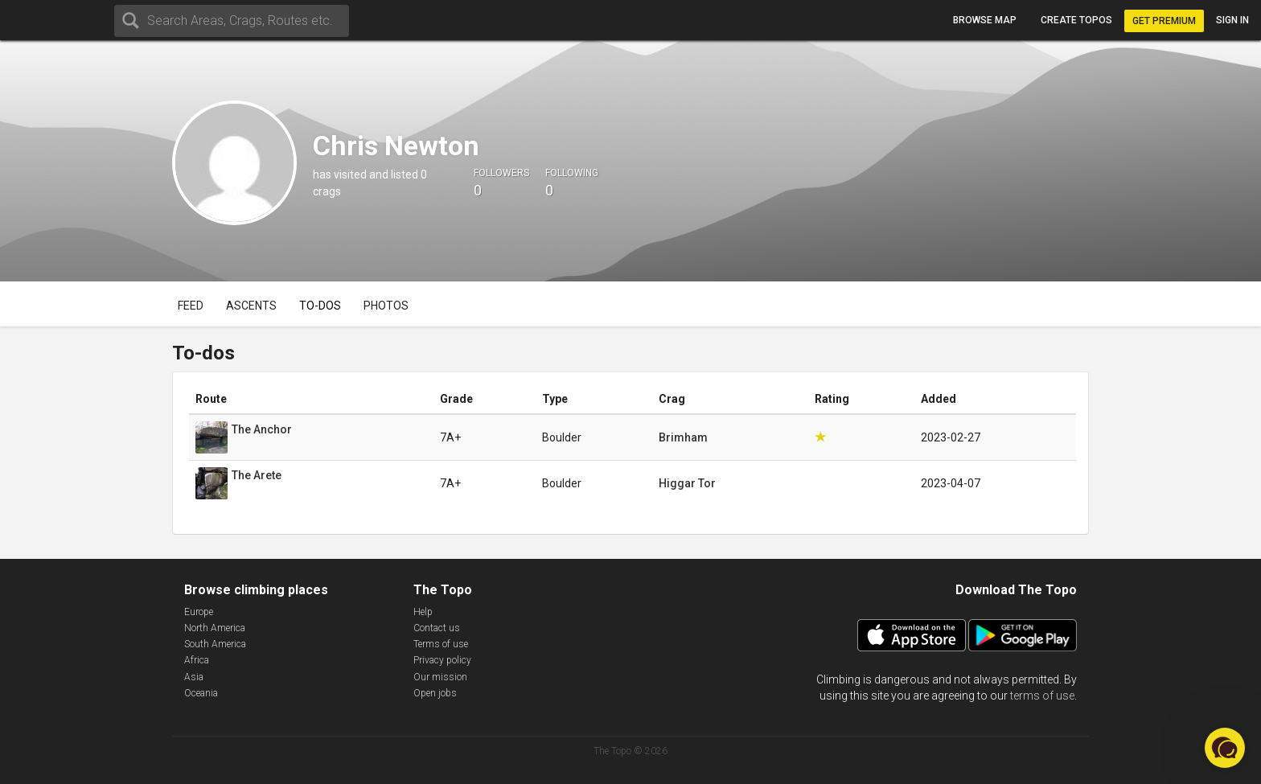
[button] (1225, 748)
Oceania (201, 693)
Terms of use (440, 644)
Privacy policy (442, 660)
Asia (193, 677)
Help (423, 612)
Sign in (1232, 20)
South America (215, 644)
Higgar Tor (687, 483)
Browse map (985, 20)
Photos (386, 305)
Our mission (440, 677)
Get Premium (1164, 21)
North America (214, 628)
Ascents (251, 305)
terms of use (1042, 695)
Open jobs (435, 693)
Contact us (436, 628)
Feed (190, 305)
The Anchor (262, 429)
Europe (198, 612)
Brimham (683, 437)
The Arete (256, 475)
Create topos (1076, 20)
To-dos (320, 305)
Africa (196, 660)
